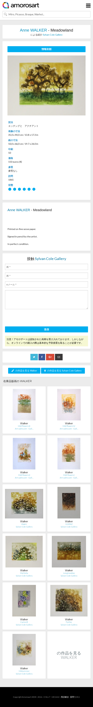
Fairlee (69, 622)
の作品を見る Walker (24, 370)
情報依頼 (46, 49)
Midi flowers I (69, 475)
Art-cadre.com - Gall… (24, 428)
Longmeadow (69, 573)
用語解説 (65, 697)
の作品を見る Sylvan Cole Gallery (63, 370)
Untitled (68, 524)
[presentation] (30, 318)
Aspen (24, 524)
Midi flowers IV (69, 426)
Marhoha (24, 573)
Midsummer (24, 671)
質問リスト (75, 697)
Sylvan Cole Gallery (52, 34)
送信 (46, 329)
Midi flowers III (24, 426)
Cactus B (24, 622)
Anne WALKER (33, 30)
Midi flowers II (24, 475)
